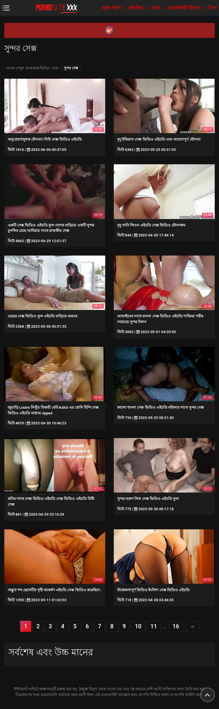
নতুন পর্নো (112, 8)
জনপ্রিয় (136, 8)
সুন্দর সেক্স (71, 68)
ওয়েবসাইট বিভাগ (185, 8)
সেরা (156, 8)
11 (154, 626)
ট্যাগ (212, 8)
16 (176, 626)
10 (138, 626)
